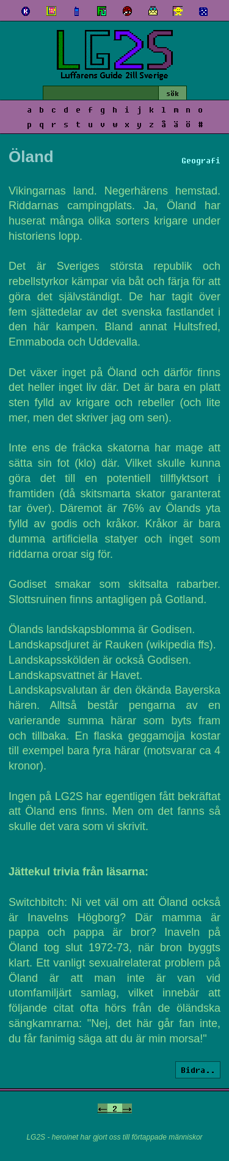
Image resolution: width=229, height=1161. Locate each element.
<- (102, 1108)
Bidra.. (198, 1070)
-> (127, 1108)
